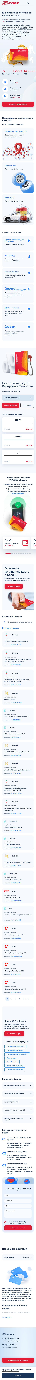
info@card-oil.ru (9, 1345)
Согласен (18, 1375)
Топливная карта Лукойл (15, 1050)
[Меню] (33, 3)
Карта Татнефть (12, 1062)
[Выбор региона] (18, 398)
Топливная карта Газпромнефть (17, 1054)
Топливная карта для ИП (15, 1069)
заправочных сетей (18, 493)
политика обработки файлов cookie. (16, 1370)
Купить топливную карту (15, 1066)
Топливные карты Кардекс (15, 1046)
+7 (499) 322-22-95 (10, 1338)
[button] (8, 553)
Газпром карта (11, 1058)
